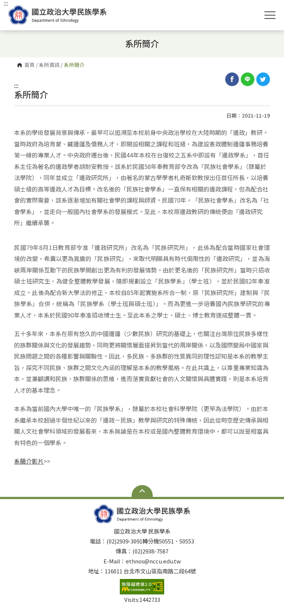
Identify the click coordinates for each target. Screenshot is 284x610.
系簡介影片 (29, 461)
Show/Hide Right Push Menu (269, 15)
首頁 (29, 65)
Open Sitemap (142, 491)
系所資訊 (49, 65)
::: (16, 85)
